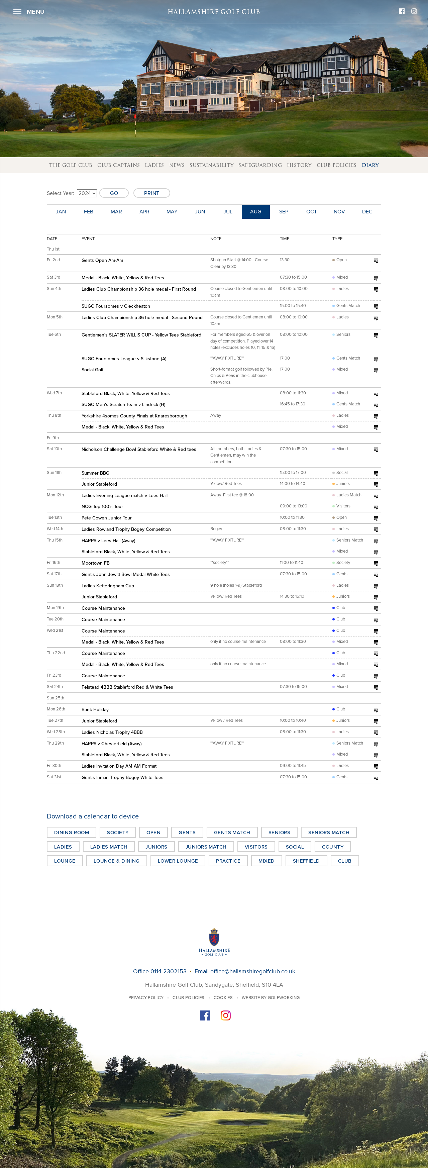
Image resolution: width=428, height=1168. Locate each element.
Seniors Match (328, 833)
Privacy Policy (146, 997)
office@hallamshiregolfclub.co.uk (252, 971)
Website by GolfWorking (271, 997)
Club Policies (337, 165)
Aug (255, 211)
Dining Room (71, 833)
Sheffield (306, 861)
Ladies (154, 165)
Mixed (266, 861)
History (299, 165)
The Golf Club (70, 165)
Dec (367, 211)
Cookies (223, 997)
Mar (116, 211)
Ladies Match (109, 847)
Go (114, 193)
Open (153, 833)
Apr (144, 211)
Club (345, 861)
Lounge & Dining (117, 861)
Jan (61, 211)
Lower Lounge (178, 861)
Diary (370, 165)
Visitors (256, 847)
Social (295, 847)
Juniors (156, 847)
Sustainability (211, 165)
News (177, 165)
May (172, 211)
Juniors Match (206, 847)
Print (151, 193)
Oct (311, 211)
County (332, 847)
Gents (187, 833)
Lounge (65, 861)
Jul (227, 211)
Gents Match (232, 833)
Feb (88, 211)
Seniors (279, 833)
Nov (339, 211)
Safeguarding (260, 165)
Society (117, 833)
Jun (200, 211)
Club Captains (118, 165)
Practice (228, 861)
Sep (283, 211)
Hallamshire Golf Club (214, 12)
